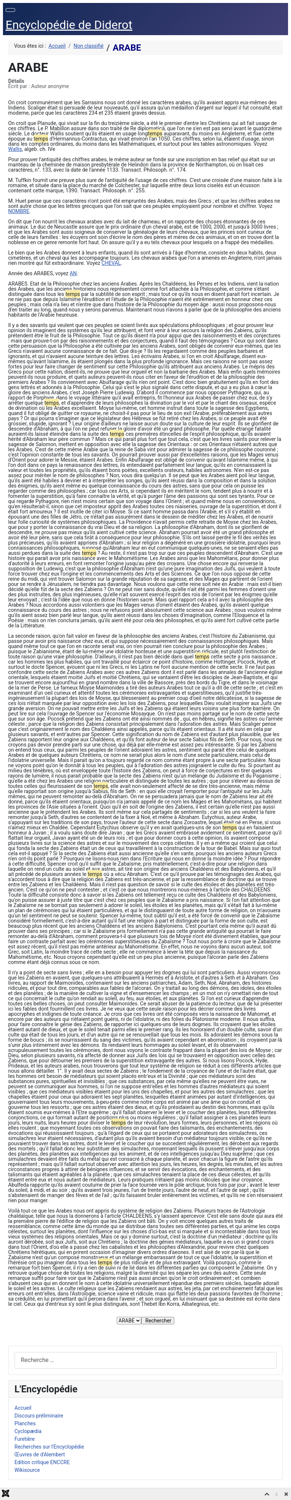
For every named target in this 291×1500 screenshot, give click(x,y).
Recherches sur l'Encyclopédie (49, 1447)
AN (73, 273)
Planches (25, 1423)
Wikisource (27, 1470)
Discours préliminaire (38, 1416)
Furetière (24, 1439)
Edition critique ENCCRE (42, 1462)
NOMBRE (18, 211)
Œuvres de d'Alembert (39, 1454)
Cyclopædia (28, 1431)
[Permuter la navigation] (10, 10)
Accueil (23, 1408)
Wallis (15, 149)
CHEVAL (111, 263)
